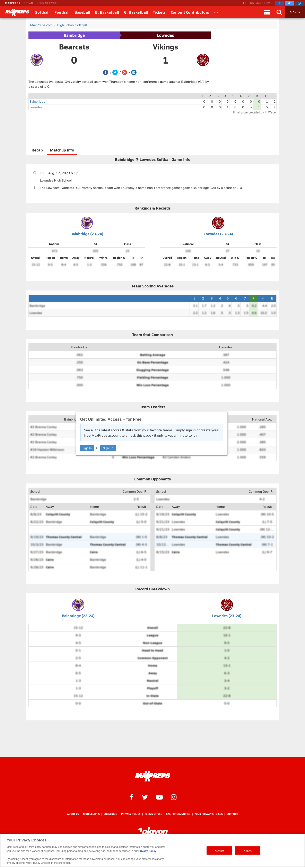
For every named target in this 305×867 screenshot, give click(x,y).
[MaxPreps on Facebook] (279, 3)
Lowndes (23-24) (218, 233)
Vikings (165, 47)
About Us (73, 814)
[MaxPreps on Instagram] (299, 3)
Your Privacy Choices (208, 814)
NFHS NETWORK (48, 2)
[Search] (279, 12)
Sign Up (108, 448)
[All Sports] (216, 12)
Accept (219, 850)
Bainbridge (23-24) (86, 233)
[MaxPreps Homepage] (153, 776)
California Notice (178, 814)
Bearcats (74, 47)
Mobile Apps (91, 814)
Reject (248, 850)
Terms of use (153, 814)
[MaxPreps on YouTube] (159, 797)
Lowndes (165, 35)
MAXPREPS (12, 2)
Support (232, 814)
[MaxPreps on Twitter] (289, 3)
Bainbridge (74, 35)
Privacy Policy (130, 814)
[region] (152, 850)
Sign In (87, 448)
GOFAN (28, 2)
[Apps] (267, 12)
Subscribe (110, 814)
